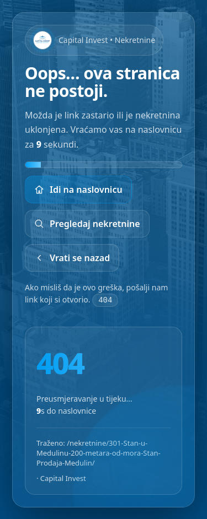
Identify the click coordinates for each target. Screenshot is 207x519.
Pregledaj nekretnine (87, 224)
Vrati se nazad (72, 258)
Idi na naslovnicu (78, 189)
